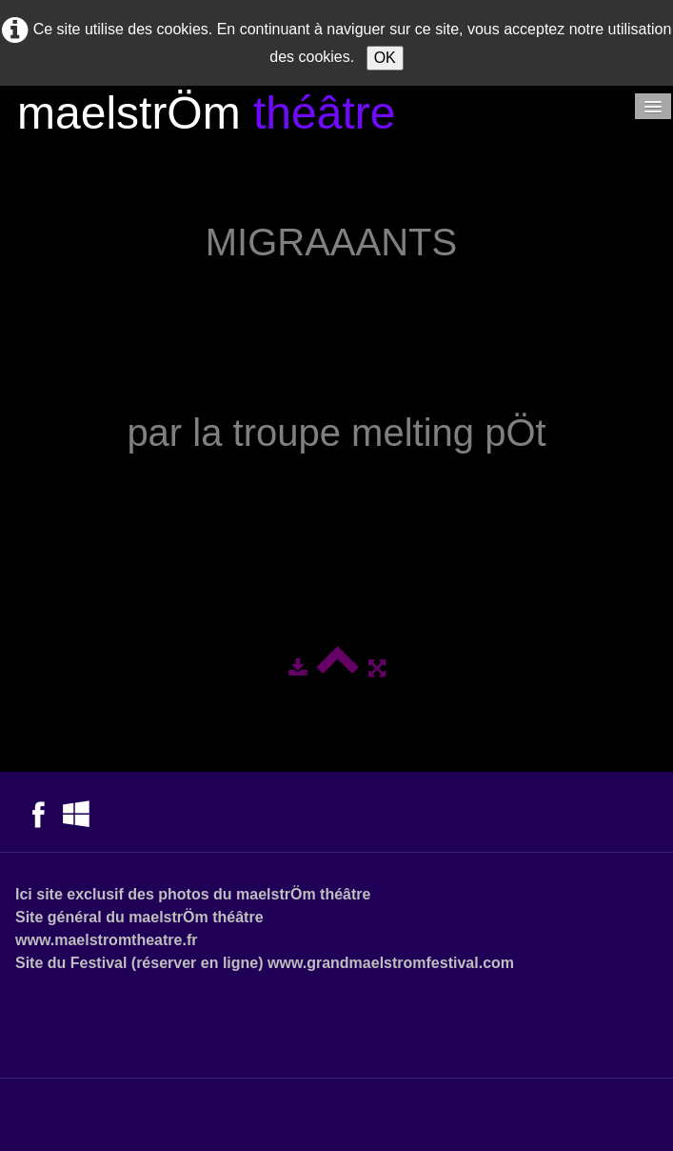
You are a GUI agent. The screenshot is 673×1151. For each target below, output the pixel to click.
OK (385, 58)
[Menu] (653, 106)
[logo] (206, 116)
